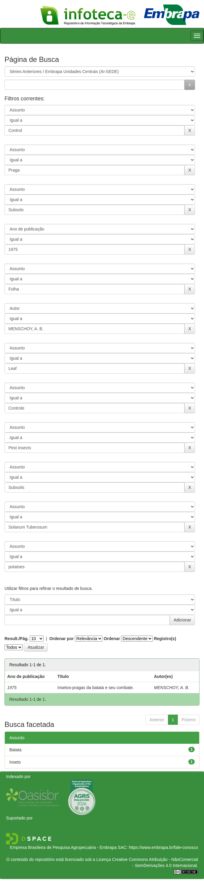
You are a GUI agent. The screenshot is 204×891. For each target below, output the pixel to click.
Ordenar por (61, 638)
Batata (15, 749)
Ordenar (112, 638)
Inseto (15, 762)
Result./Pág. (17, 638)
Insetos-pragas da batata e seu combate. (95, 687)
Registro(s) (165, 638)
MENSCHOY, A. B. (171, 687)
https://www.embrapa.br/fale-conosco (163, 847)
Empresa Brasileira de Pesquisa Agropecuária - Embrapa (63, 847)
